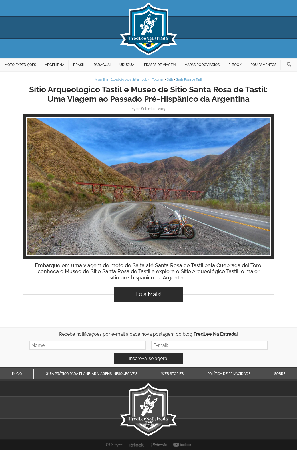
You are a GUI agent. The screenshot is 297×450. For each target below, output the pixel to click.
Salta (170, 79)
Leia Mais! (148, 294)
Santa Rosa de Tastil (189, 79)
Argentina (101, 79)
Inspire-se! (148, 186)
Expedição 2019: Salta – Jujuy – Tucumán (137, 79)
